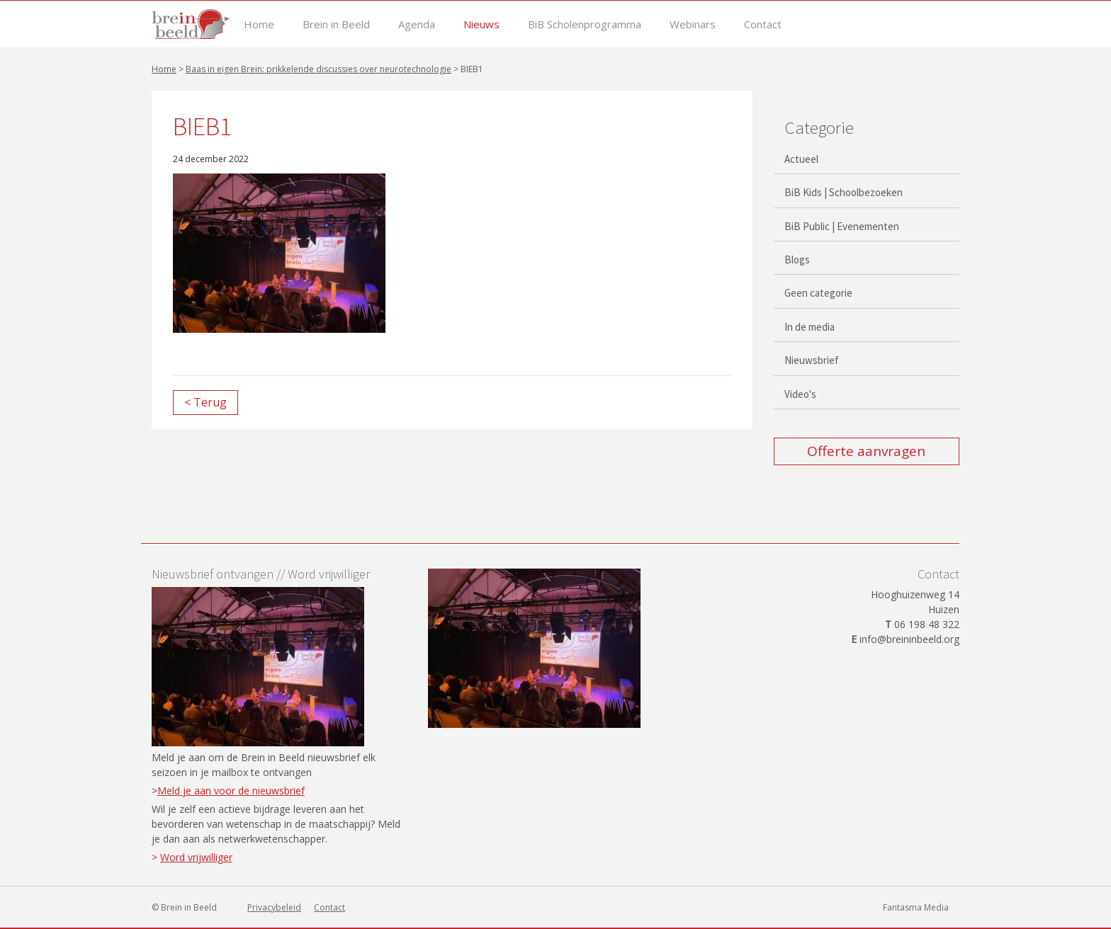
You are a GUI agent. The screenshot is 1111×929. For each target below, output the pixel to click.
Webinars (693, 24)
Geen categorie (818, 293)
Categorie (819, 127)
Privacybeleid (274, 907)
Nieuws (481, 24)
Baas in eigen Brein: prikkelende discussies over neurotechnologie (318, 69)
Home (259, 24)
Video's (800, 394)
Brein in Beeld (336, 24)
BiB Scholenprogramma (584, 24)
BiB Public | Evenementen (841, 226)
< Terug (205, 402)
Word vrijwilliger (196, 857)
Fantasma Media (916, 907)
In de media (809, 327)
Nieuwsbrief (811, 360)
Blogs (797, 259)
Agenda (416, 24)
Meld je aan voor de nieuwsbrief (231, 790)
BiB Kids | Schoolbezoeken (843, 192)
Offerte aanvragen (866, 451)
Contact (763, 24)
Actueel (801, 159)
